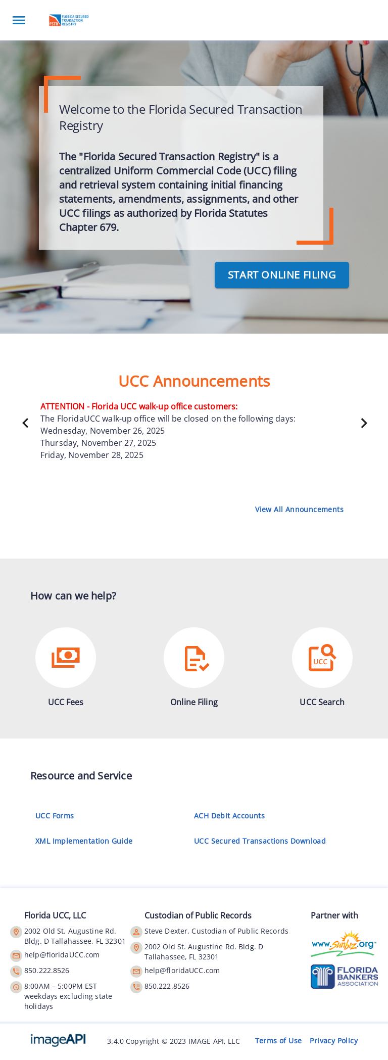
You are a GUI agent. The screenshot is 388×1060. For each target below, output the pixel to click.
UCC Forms (56, 815)
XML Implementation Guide (86, 841)
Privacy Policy (334, 1041)
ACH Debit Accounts (231, 815)
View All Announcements (299, 509)
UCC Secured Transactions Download (262, 841)
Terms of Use (278, 1041)
